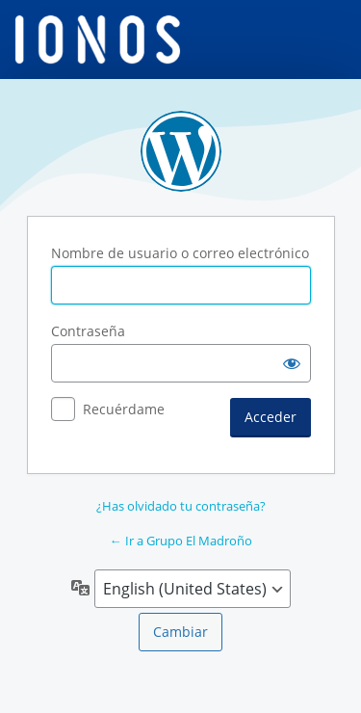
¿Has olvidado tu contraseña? (181, 506)
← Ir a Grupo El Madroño (181, 540)
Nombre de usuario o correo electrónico (180, 253)
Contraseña (88, 331)
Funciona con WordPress (181, 151)
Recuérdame (124, 409)
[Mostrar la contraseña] (291, 363)
